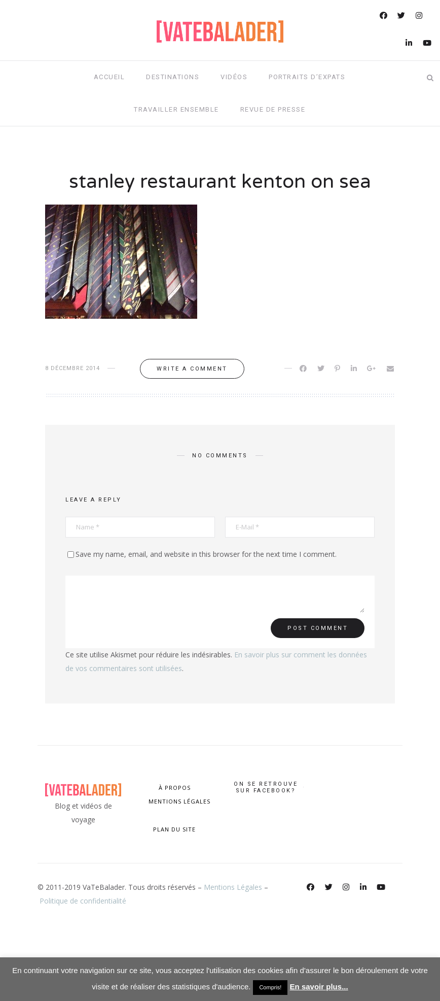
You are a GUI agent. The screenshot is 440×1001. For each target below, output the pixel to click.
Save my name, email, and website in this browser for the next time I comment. (206, 554)
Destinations (172, 77)
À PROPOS (175, 787)
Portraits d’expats (307, 77)
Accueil (109, 77)
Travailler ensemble (176, 109)
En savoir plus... (319, 986)
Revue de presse (273, 109)
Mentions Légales (233, 887)
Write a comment (192, 368)
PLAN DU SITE (174, 829)
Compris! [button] (270, 987)
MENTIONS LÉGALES (178, 801)
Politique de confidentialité (83, 901)
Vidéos (234, 77)
